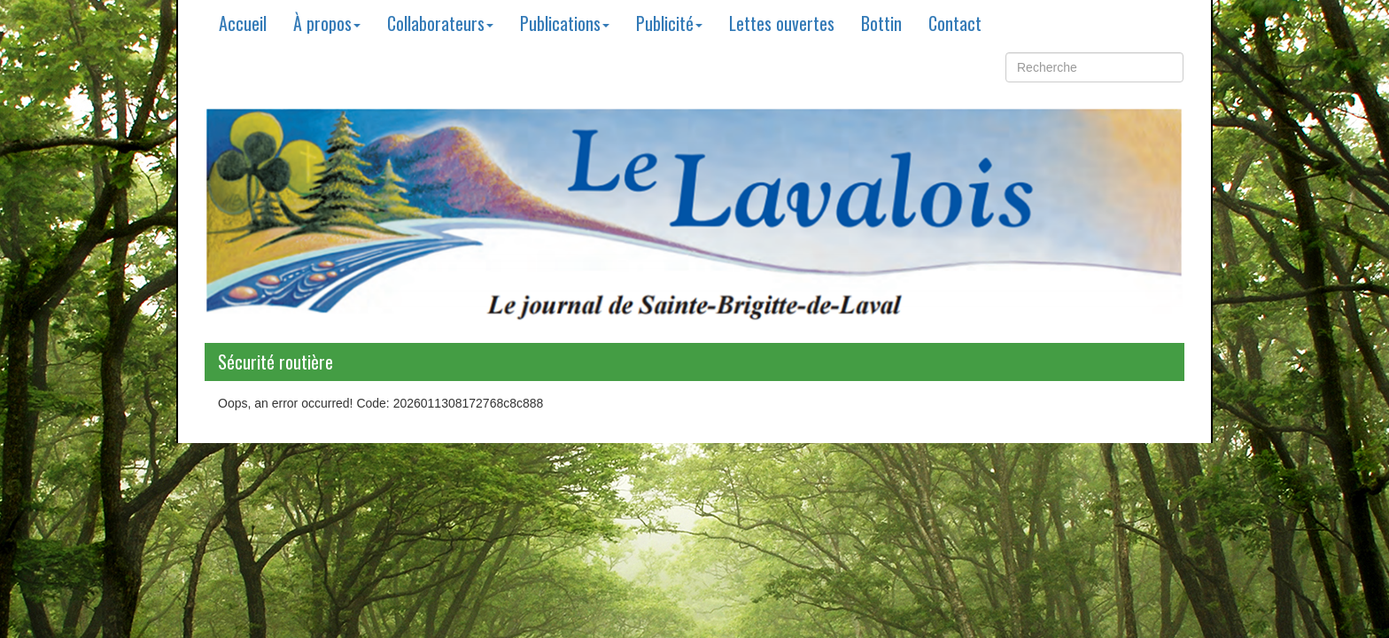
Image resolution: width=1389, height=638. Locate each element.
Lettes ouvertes (781, 23)
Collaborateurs (440, 23)
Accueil (243, 23)
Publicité (669, 23)
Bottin (881, 23)
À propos (327, 23)
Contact (955, 23)
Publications (564, 23)
